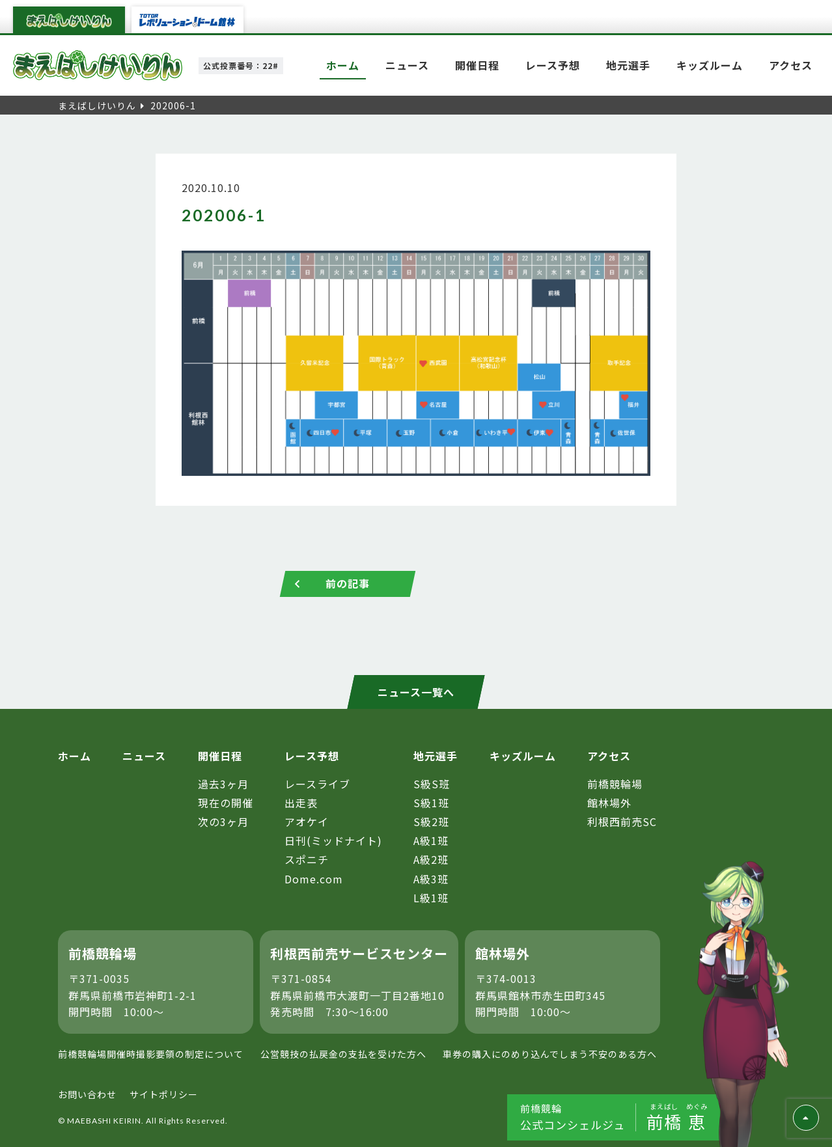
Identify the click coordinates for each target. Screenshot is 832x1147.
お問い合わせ (87, 1094)
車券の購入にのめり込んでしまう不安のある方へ (550, 1053)
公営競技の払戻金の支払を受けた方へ (343, 1053)
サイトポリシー (164, 1094)
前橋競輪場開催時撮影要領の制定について (150, 1053)
